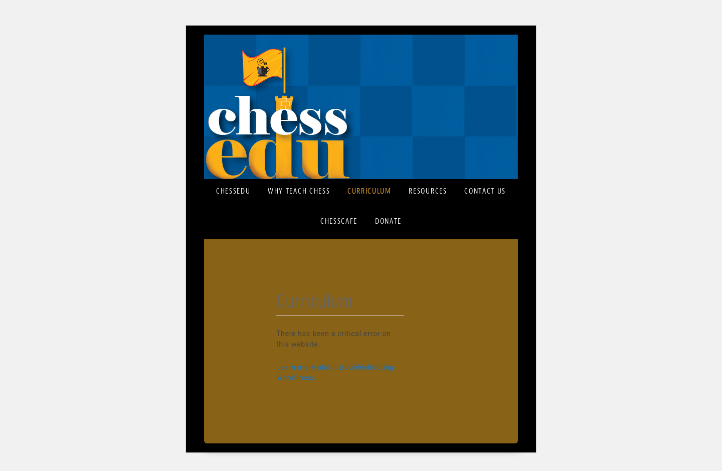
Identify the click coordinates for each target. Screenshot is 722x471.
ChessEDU (361, 113)
